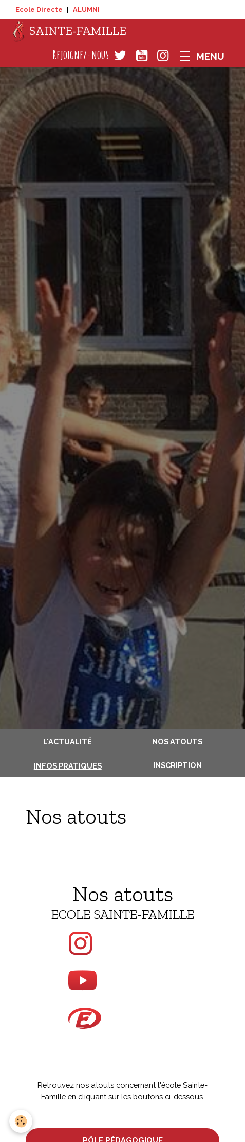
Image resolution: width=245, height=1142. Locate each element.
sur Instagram (122, 943)
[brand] (69, 31)
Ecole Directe (39, 9)
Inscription (177, 765)
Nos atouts (177, 741)
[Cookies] (20, 1121)
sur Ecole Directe (122, 1023)
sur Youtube (122, 980)
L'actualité (67, 741)
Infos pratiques (68, 765)
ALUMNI (86, 9)
